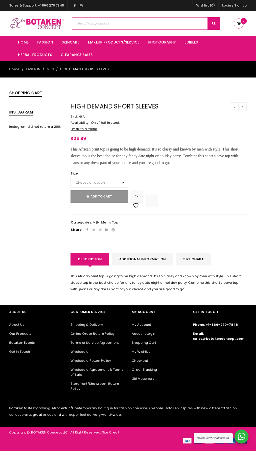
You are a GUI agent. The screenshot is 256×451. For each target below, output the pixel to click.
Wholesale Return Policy (90, 360)
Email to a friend (84, 129)
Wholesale (79, 351)
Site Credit (110, 432)
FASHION (33, 69)
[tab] (89, 259)
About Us (16, 324)
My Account (141, 324)
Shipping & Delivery (86, 324)
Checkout (140, 360)
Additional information (142, 259)
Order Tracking (144, 369)
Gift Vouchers (143, 378)
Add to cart (101, 196)
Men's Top (109, 222)
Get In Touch (19, 351)
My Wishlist (141, 351)
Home (14, 69)
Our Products (20, 333)
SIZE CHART (193, 259)
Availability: (79, 122)
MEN (50, 69)
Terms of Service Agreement (94, 342)
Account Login (143, 333)
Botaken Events (22, 342)
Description (90, 259)
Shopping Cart (144, 342)
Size (74, 173)
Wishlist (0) (205, 5)
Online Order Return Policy (92, 333)
